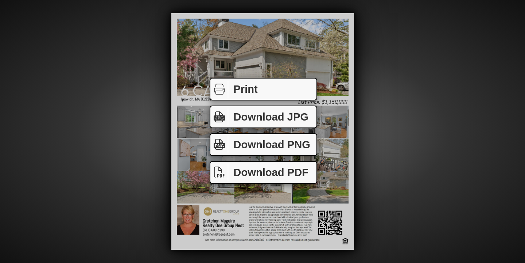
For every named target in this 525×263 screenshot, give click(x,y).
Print (234, 89)
